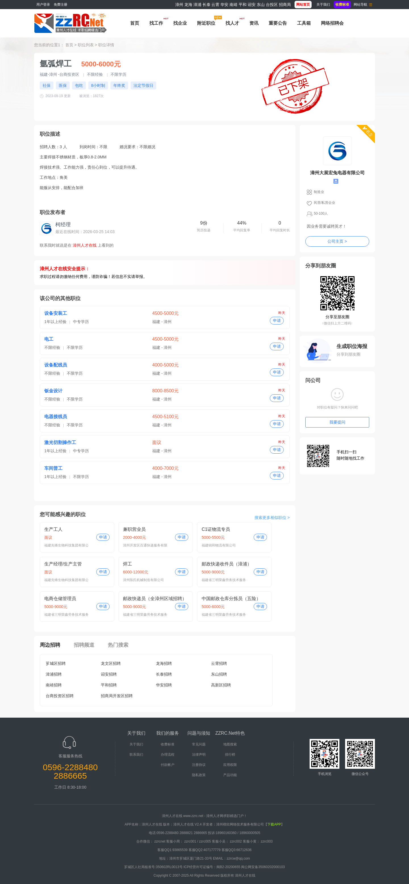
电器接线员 (55, 416)
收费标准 (167, 744)
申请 (277, 320)
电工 (48, 339)
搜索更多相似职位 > (272, 517)
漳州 (179, 4)
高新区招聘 (221, 685)
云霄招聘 (219, 663)
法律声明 (199, 755)
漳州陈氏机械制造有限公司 (143, 580)
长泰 (206, 4)
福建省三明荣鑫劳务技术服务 (224, 580)
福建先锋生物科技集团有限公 (66, 545)
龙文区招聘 (111, 663)
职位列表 (86, 45)
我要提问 (337, 422)
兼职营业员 (134, 529)
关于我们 (323, 5)
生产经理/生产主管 (63, 564)
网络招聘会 (332, 23)
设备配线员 (55, 365)
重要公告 (278, 23)
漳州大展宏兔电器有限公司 (337, 172)
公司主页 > (337, 241)
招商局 (285, 4)
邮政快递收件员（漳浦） (227, 564)
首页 (134, 23)
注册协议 (199, 765)
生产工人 (53, 529)
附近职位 (206, 23)
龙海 (188, 4)
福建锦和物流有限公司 (219, 545)
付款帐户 (167, 765)
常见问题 (199, 744)
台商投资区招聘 (60, 696)
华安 (224, 4)
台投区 (272, 4)
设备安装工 (55, 313)
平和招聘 (109, 685)
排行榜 (230, 755)
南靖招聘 (54, 685)
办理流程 (167, 755)
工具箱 (304, 23)
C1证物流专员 (216, 529)
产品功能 (230, 775)
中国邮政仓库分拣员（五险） (231, 598)
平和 (243, 4)
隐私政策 (199, 775)
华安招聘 (164, 685)
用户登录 (43, 5)
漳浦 (197, 4)
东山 (261, 4)
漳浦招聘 (54, 674)
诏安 (252, 4)
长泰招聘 (164, 674)
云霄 (215, 4)
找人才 (232, 23)
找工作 (156, 23)
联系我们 (136, 755)
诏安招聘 (109, 674)
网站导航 (360, 5)
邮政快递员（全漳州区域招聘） (155, 598)
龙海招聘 (164, 663)
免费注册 (60, 5)
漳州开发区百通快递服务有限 (145, 545)
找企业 (180, 23)
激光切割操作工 (60, 442)
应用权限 (230, 765)
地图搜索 (230, 744)
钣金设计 (53, 390)
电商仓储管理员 (60, 598)
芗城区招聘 (56, 663)
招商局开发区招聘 (117, 696)
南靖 (233, 4)
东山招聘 (219, 674)
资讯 (253, 23)
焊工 (127, 564)
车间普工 (53, 468)
